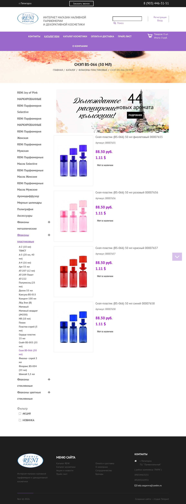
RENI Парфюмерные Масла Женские (30, 173)
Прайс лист (61, 474)
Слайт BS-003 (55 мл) (28, 344)
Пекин (22, 322)
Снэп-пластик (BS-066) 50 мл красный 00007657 (127, 248)
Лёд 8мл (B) (25, 302)
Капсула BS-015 (27, 294)
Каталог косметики (65, 466)
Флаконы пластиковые (93, 69)
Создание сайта (143, 499)
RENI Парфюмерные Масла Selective (30, 160)
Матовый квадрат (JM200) (28, 312)
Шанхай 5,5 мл (27, 374)
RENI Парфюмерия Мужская (29, 147)
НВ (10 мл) (25, 318)
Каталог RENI (63, 463)
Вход (160, 20)
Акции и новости (64, 470)
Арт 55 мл (24, 266)
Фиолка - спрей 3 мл (28, 360)
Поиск (120, 23)
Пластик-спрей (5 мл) (28, 328)
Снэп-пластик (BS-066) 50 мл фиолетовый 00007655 (129, 137)
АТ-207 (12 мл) (27, 270)
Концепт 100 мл (27, 298)
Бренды (99, 474)
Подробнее (135, 115)
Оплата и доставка (105, 463)
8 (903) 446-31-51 (156, 3)
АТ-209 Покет (26, 274)
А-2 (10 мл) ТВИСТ (25, 248)
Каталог (70, 69)
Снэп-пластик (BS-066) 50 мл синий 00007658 (125, 303)
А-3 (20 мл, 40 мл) (26, 256)
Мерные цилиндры (29, 202)
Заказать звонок (81, 3)
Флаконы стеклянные (25, 383)
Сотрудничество (104, 470)
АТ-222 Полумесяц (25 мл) (27, 282)
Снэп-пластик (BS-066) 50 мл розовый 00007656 (127, 192)
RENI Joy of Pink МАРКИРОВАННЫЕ (29, 96)
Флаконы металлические (27, 225)
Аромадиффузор (28, 196)
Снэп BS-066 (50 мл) (28, 352)
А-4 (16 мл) (25, 262)
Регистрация (160, 17)
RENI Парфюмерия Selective (29, 109)
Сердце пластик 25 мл (27, 336)
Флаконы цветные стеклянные (29, 395)
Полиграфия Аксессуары (25, 212)
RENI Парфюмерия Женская (29, 135)
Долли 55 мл (26, 290)
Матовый (24, 306)
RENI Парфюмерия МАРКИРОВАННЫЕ (29, 122)
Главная (58, 69)
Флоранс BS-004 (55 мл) (28, 368)
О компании (102, 466)
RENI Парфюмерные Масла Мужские (30, 186)
